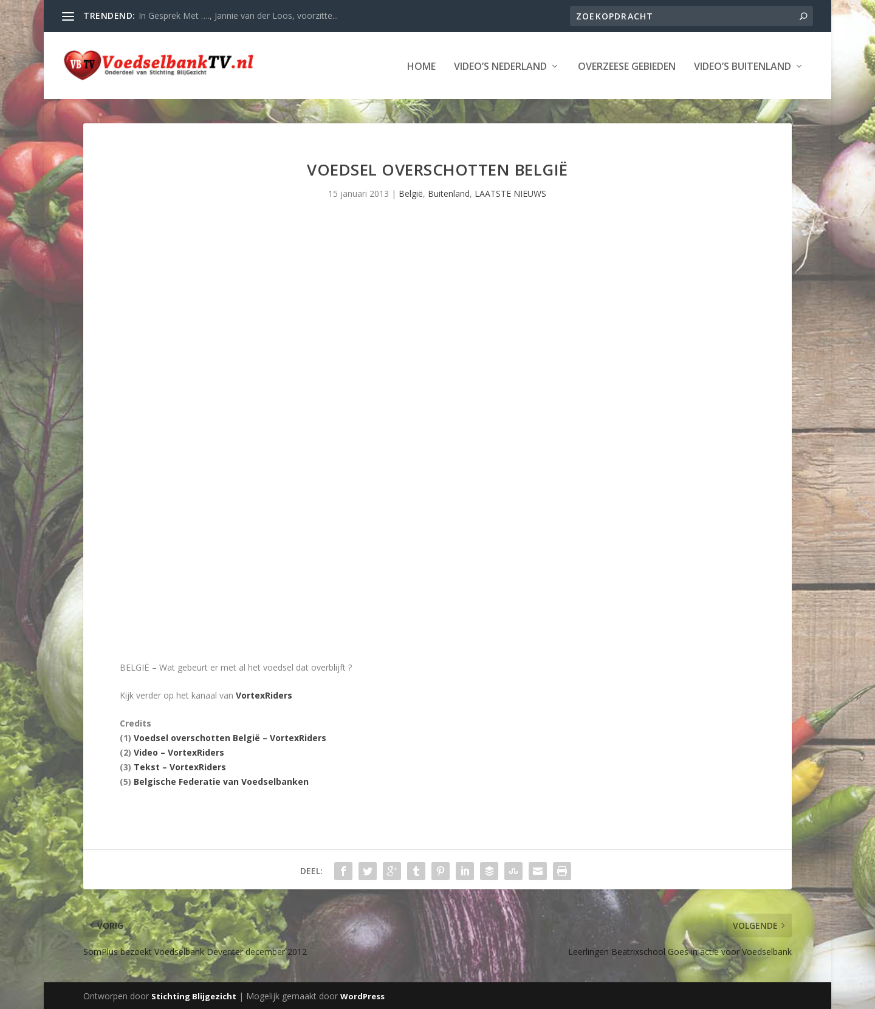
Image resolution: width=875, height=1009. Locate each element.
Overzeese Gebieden (627, 66)
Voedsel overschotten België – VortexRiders (230, 736)
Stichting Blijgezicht (193, 995)
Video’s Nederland (500, 66)
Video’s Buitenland (742, 66)
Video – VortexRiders (179, 751)
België (411, 192)
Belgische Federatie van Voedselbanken (221, 780)
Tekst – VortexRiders (180, 765)
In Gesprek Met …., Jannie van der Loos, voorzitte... (238, 15)
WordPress (362, 995)
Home (421, 66)
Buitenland (449, 192)
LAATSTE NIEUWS (510, 192)
